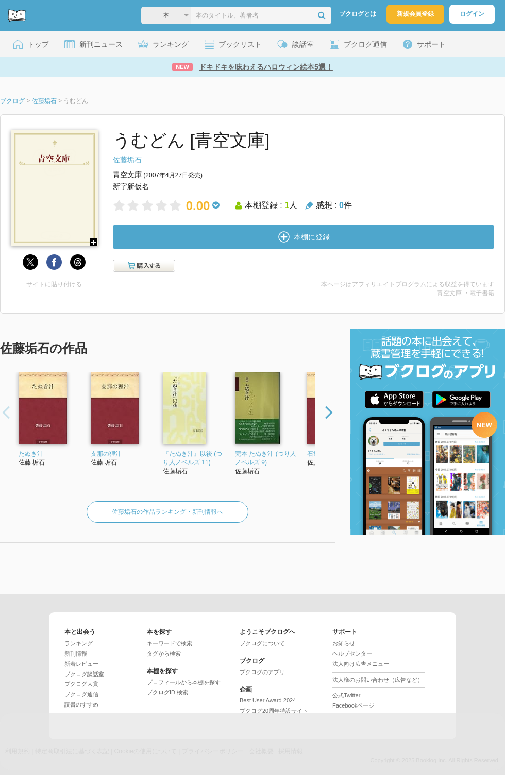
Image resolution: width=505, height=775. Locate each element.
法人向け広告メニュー (360, 664)
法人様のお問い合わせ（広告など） (377, 680)
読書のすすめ (81, 704)
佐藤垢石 (127, 160)
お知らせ (343, 643)
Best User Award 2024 (268, 700)
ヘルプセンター (352, 653)
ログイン (472, 14)
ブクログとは (357, 14)
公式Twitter (346, 695)
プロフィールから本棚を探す (184, 682)
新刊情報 (75, 653)
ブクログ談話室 (84, 674)
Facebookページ (353, 705)
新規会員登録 (415, 14)
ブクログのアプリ (262, 672)
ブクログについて (262, 643)
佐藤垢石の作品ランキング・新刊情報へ (167, 511)
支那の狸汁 (106, 453)
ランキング (78, 643)
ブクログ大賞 (81, 684)
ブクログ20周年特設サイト (274, 711)
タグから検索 (164, 653)
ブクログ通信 (81, 694)
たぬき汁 (31, 453)
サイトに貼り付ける (54, 284)
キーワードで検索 (169, 643)
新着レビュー (81, 664)
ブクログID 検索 (167, 692)
